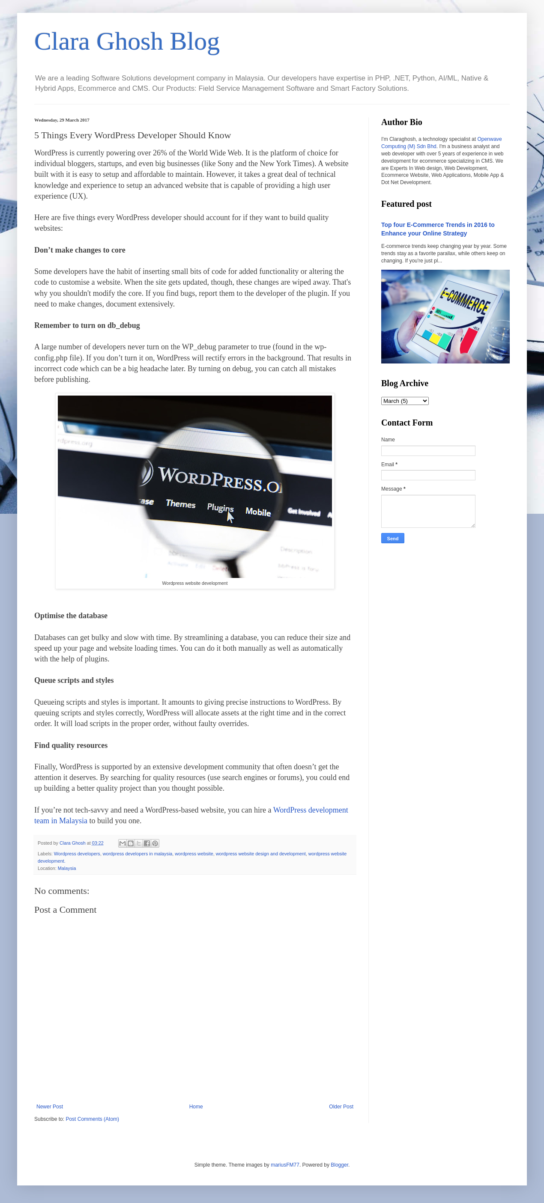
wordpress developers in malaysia (138, 853)
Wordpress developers (77, 853)
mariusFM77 (285, 1165)
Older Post (341, 1107)
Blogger (339, 1165)
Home (196, 1107)
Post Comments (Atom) (92, 1119)
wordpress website (194, 853)
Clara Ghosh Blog (127, 41)
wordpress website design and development (261, 853)
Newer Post (49, 1107)
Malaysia (67, 868)
